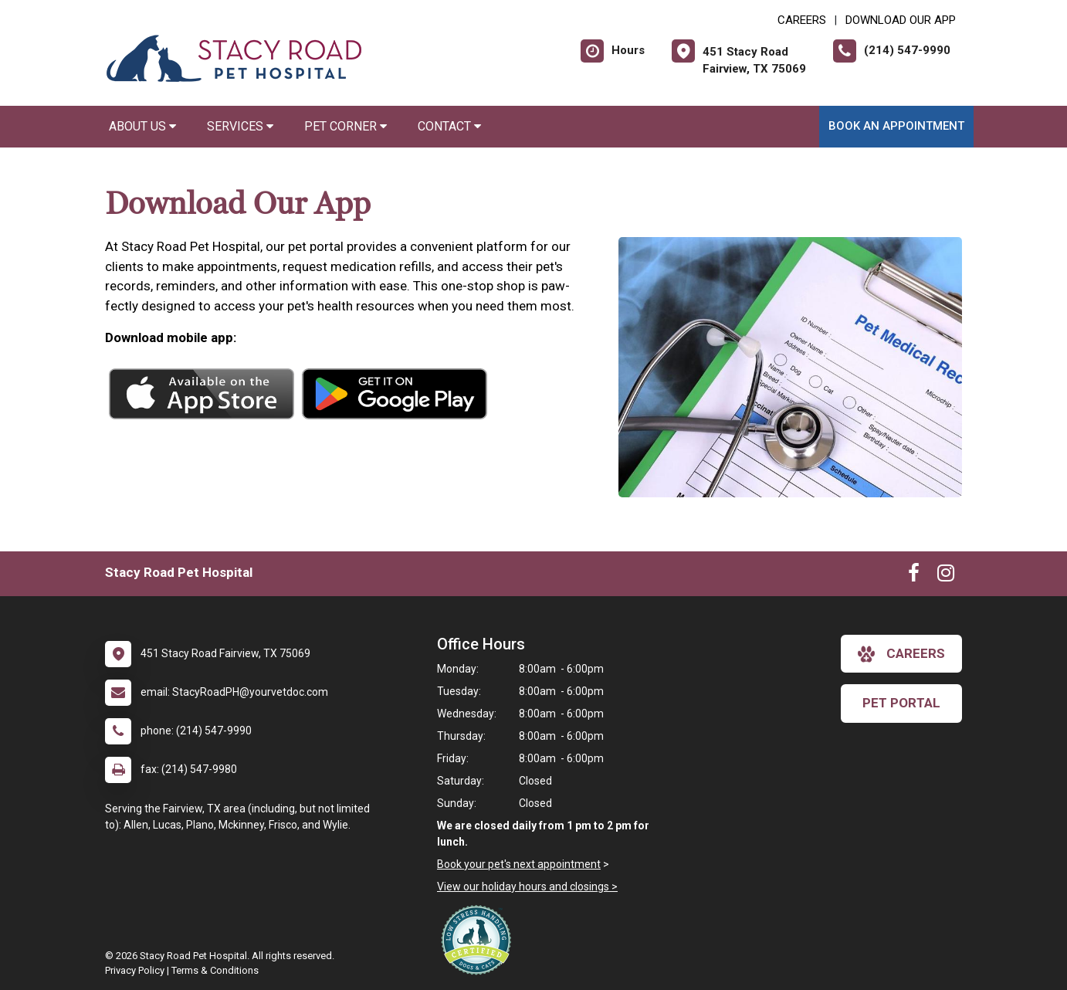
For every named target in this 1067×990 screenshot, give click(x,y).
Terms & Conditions (215, 970)
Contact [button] (449, 126)
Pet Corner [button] (345, 126)
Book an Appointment (896, 126)
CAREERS (801, 20)
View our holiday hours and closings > (527, 886)
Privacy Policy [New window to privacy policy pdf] (134, 970)
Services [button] (240, 126)
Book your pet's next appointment (519, 864)
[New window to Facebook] (913, 576)
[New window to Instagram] (946, 576)
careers (901, 654)
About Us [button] (142, 126)
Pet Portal (901, 702)
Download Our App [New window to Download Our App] (900, 20)
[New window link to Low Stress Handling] (479, 939)
